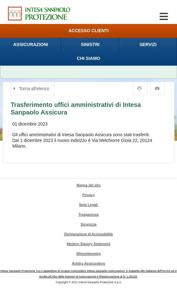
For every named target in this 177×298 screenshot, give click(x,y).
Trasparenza (88, 214)
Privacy (88, 195)
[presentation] (30, 45)
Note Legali (88, 205)
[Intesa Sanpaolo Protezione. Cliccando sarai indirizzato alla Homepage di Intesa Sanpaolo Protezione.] (39, 13)
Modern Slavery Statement (88, 244)
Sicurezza (89, 224)
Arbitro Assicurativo (88, 263)
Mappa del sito (88, 185)
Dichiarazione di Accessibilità (88, 234)
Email (157, 88)
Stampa (140, 88)
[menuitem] (30, 44)
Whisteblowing (88, 253)
